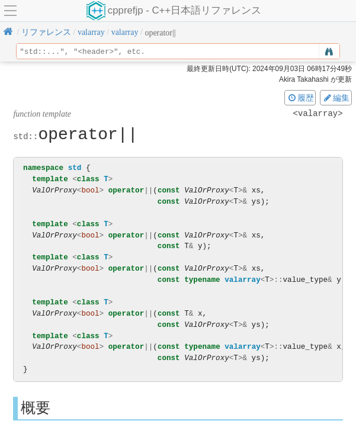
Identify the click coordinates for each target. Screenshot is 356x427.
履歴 (300, 97)
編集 (335, 97)
